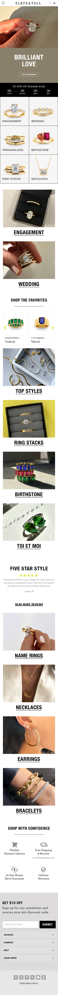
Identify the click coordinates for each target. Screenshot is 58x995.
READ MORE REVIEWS (29, 604)
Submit (47, 924)
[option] (16, 327)
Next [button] (52, 328)
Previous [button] (5, 328)
